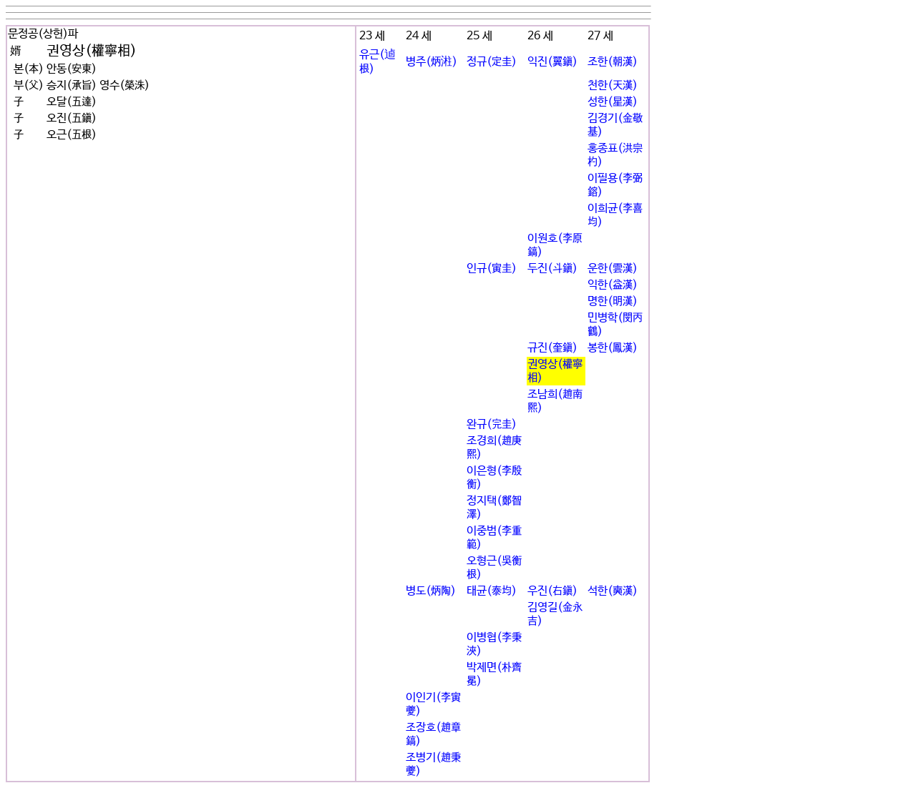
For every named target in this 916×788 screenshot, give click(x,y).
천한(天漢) (613, 85)
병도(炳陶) (431, 591)
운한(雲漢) (613, 268)
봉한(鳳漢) (613, 348)
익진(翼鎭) (552, 62)
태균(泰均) (492, 591)
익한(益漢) (613, 285)
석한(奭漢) (613, 591)
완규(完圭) (492, 424)
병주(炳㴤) (431, 62)
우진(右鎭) (552, 591)
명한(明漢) (613, 301)
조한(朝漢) (613, 62)
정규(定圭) (492, 62)
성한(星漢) (613, 102)
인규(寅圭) (492, 268)
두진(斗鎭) (552, 268)
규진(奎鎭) (552, 348)
